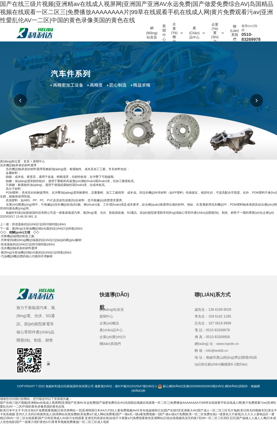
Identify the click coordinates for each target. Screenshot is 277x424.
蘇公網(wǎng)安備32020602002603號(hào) (191, 386)
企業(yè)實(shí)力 (218, 32)
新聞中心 (164, 32)
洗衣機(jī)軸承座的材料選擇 (19, 248)
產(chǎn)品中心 (197, 32)
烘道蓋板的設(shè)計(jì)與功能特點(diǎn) (39, 224)
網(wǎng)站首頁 (152, 32)
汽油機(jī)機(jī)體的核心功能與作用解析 (27, 256)
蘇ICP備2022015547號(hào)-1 (136, 386)
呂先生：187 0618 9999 (213, 323)
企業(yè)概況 (177, 32)
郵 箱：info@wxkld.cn (211, 350)
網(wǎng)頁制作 (236, 386)
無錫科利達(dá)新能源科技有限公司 (29, 212)
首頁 (27, 161)
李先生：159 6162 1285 (213, 316)
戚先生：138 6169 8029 (213, 309)
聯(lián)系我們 (234, 33)
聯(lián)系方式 (213, 294)
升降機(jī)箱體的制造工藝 (17, 236)
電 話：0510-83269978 (212, 330)
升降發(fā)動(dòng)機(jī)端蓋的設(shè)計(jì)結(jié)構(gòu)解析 (41, 240)
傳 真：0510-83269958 (212, 337)
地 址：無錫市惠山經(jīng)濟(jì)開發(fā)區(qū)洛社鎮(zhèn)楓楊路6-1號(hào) (226, 361)
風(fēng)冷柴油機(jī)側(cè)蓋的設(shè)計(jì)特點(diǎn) (47, 228)
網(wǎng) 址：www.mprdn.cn (217, 344)
